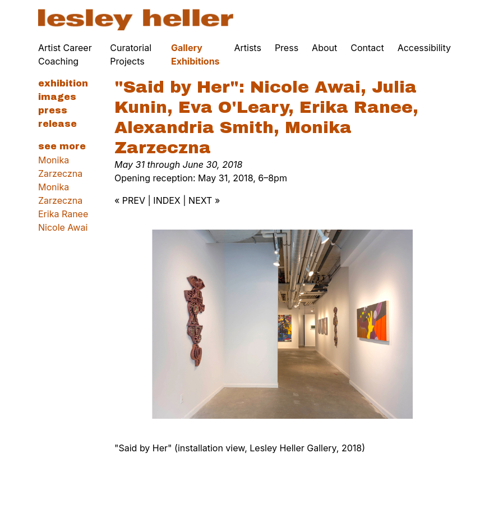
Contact (367, 47)
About (324, 47)
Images (57, 97)
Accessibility (424, 47)
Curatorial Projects (130, 54)
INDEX (166, 200)
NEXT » (204, 200)
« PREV (129, 200)
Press (286, 47)
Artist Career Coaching (65, 54)
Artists (247, 47)
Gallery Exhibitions (195, 54)
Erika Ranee (63, 213)
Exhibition (63, 83)
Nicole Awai (62, 227)
